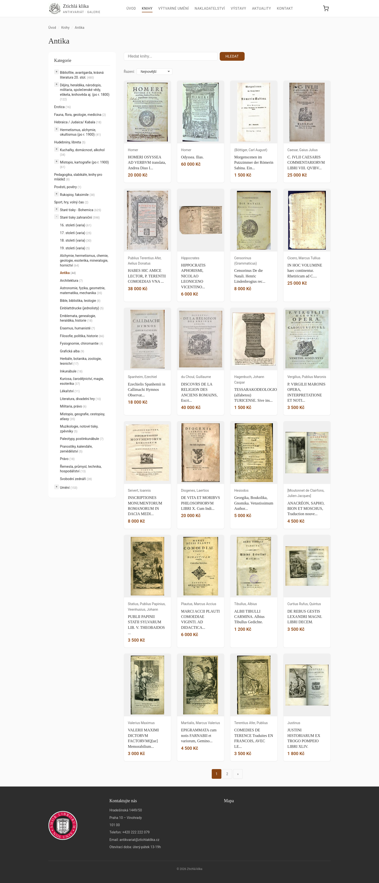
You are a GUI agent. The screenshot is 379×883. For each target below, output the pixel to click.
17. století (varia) (75, 233)
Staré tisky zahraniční (80, 217)
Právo (67, 459)
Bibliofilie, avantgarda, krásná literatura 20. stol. (82, 75)
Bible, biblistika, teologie (80, 301)
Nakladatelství (210, 8)
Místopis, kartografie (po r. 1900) (84, 164)
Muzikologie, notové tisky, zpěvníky (79, 428)
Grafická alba (72, 351)
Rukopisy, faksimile (77, 195)
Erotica (62, 107)
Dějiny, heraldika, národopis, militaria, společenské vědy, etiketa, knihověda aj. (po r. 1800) (84, 92)
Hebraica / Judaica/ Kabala (77, 122)
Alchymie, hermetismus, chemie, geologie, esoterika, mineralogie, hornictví (84, 260)
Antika (68, 273)
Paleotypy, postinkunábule (81, 439)
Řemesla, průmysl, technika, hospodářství (81, 469)
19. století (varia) (75, 248)
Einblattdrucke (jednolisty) (81, 308)
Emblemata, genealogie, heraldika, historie (78, 318)
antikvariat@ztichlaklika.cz (139, 840)
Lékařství (70, 391)
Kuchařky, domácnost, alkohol (82, 152)
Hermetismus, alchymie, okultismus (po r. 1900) (80, 132)
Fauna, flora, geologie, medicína (80, 115)
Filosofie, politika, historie (82, 336)
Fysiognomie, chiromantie (81, 343)
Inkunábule (71, 371)
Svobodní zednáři (76, 479)
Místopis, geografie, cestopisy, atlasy (82, 416)
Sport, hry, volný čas (71, 202)
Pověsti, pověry (67, 187)
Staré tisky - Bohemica (80, 210)
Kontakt (285, 8)
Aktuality (261, 8)
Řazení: (129, 72)
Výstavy (238, 8)
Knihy (147, 8)
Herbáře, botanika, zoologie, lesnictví (81, 361)
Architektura (71, 280)
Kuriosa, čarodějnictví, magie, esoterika (82, 381)
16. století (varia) (75, 225)
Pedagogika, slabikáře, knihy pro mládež (78, 177)
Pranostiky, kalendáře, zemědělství (76, 449)
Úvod (131, 8)
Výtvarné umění (173, 8)
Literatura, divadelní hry (80, 399)
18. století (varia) (75, 240)
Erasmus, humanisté (77, 328)
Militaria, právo (73, 406)
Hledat (232, 56)
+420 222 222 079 (136, 832)
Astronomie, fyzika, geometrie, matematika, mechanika (82, 290)
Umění (68, 488)
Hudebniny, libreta (69, 142)
